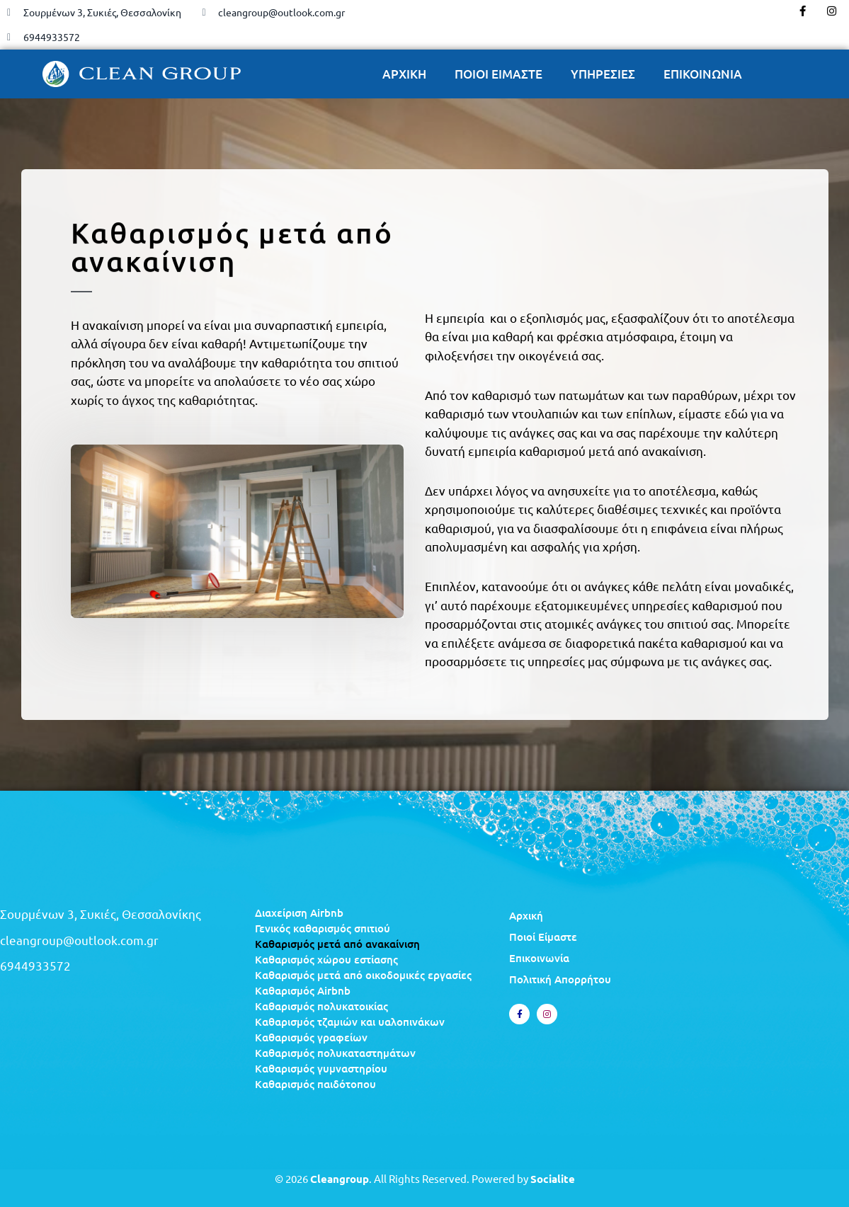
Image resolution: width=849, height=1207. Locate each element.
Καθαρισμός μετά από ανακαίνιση (337, 944)
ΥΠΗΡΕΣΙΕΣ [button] (603, 74)
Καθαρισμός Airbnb (303, 990)
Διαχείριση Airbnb (299, 912)
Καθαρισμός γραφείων (311, 1037)
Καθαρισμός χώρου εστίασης (326, 959)
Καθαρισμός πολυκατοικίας (321, 1006)
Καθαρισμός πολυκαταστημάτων (335, 1053)
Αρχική (526, 915)
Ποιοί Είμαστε (543, 936)
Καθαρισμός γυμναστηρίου (321, 1068)
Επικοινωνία (539, 958)
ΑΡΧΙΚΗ (404, 74)
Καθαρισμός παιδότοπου (315, 1084)
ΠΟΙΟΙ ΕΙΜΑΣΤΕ (498, 74)
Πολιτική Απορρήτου (560, 979)
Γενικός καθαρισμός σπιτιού (322, 928)
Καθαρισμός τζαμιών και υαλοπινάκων (350, 1021)
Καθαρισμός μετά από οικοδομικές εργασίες (363, 975)
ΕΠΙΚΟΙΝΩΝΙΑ (702, 74)
